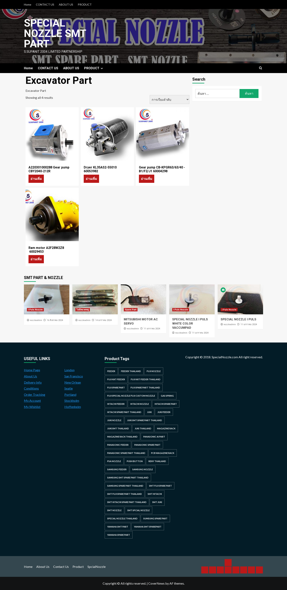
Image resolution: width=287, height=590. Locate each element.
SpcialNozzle (96, 566)
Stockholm (71, 400)
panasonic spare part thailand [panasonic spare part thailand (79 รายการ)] (126, 453)
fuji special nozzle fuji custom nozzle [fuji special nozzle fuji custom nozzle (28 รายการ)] (131, 395)
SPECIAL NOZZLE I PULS (238, 319)
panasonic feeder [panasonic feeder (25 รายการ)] (118, 444)
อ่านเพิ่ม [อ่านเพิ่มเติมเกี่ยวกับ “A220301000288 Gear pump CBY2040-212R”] (36, 178)
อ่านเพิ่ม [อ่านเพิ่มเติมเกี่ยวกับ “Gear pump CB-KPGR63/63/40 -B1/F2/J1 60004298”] (146, 178)
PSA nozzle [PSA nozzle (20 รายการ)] (114, 461)
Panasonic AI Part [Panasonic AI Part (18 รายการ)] (154, 436)
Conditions (31, 388)
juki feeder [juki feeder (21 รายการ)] (163, 412)
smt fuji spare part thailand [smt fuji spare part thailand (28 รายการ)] (124, 494)
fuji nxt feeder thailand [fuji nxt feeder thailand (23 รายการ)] (145, 379)
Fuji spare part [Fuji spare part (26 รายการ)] (116, 387)
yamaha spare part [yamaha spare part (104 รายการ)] (118, 535)
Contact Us (61, 566)
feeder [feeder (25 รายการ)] (111, 371)
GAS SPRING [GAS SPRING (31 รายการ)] (167, 395)
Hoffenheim (72, 407)
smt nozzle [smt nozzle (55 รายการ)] (114, 510)
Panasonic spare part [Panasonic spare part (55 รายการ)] (147, 444)
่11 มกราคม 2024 (152, 328)
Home (27, 4)
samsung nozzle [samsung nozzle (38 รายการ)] (142, 469)
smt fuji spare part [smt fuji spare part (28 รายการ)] (160, 485)
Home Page (32, 370)
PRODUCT (85, 4)
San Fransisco (73, 376)
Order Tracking (34, 394)
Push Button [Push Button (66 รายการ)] (135, 461)
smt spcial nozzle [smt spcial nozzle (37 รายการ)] (138, 510)
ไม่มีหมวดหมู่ (83, 309)
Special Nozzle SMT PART (55, 33)
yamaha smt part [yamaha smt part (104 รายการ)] (117, 526)
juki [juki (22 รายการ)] (149, 412)
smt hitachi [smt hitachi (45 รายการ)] (155, 494)
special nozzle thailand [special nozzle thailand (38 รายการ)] (122, 518)
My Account (32, 400)
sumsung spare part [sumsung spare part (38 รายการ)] (155, 518)
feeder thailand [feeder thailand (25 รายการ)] (131, 371)
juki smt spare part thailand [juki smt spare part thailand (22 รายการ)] (144, 420)
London (69, 370)
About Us (30, 376)
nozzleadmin (36, 320)
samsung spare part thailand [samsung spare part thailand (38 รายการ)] (125, 485)
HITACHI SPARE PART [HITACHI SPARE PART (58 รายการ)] (166, 404)
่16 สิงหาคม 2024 (55, 320)
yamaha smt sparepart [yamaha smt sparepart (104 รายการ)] (147, 526)
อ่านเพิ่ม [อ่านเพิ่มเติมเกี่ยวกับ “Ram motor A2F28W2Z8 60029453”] (36, 259)
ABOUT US (66, 4)
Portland (70, 394)
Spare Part (130, 309)
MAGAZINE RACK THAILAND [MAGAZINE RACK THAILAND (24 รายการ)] (122, 436)
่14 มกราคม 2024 (103, 320)
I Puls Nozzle (35, 309)
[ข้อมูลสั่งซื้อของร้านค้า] (169, 99)
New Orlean (72, 382)
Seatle (68, 388)
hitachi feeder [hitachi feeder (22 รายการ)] (116, 404)
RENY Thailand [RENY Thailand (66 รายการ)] (157, 461)
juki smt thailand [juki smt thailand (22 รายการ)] (118, 428)
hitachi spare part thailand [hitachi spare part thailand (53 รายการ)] (124, 412)
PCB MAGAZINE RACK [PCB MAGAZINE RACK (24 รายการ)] (162, 453)
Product (78, 566)
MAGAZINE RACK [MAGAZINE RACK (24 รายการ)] (166, 428)
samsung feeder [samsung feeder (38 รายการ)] (117, 469)
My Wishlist (32, 407)
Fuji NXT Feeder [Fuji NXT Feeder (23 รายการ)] (116, 379)
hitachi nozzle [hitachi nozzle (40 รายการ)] (139, 404)
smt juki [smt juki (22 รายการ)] (157, 502)
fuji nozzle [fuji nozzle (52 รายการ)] (154, 371)
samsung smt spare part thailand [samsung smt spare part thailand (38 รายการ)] (127, 477)
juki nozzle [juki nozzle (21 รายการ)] (114, 420)
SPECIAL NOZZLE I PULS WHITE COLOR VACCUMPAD (190, 324)
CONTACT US (45, 4)
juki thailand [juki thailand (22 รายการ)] (143, 428)
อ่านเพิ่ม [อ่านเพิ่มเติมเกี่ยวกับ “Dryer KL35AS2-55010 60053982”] (91, 178)
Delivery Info (33, 382)
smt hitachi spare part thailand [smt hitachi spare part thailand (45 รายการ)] (126, 502)
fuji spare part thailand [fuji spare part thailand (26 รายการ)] (145, 387)
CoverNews (156, 583)
